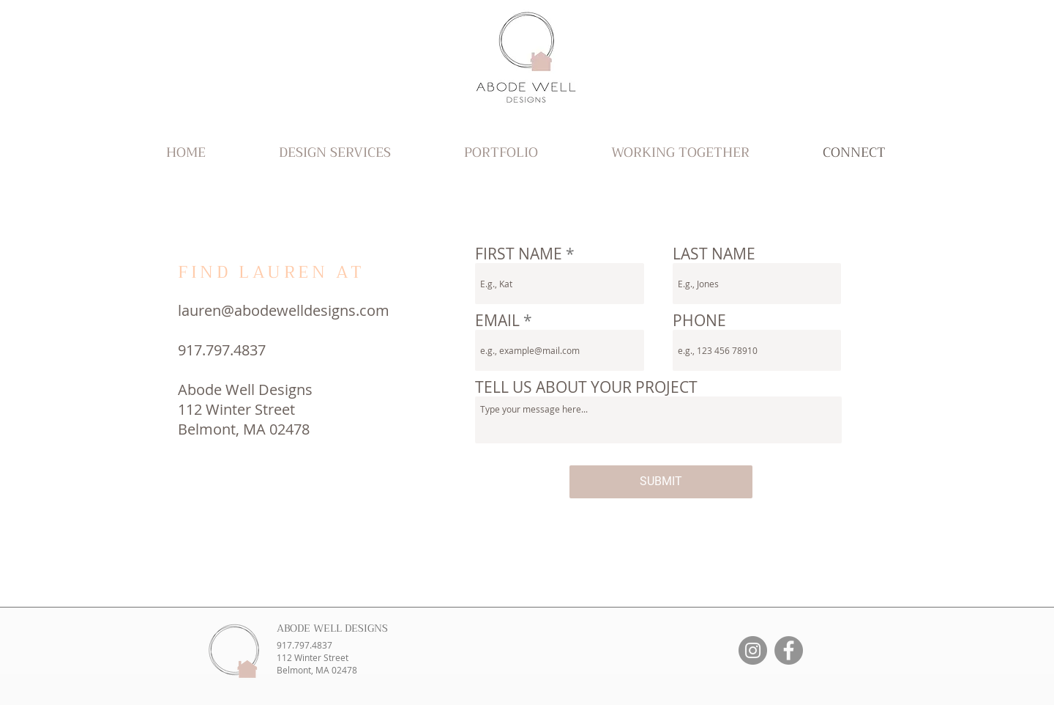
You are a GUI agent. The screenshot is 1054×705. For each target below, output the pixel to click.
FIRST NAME (518, 254)
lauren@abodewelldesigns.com (283, 310)
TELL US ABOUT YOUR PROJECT (586, 387)
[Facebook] (788, 650)
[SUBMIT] (660, 481)
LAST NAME (714, 254)
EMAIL (497, 320)
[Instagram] (753, 650)
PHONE (699, 320)
